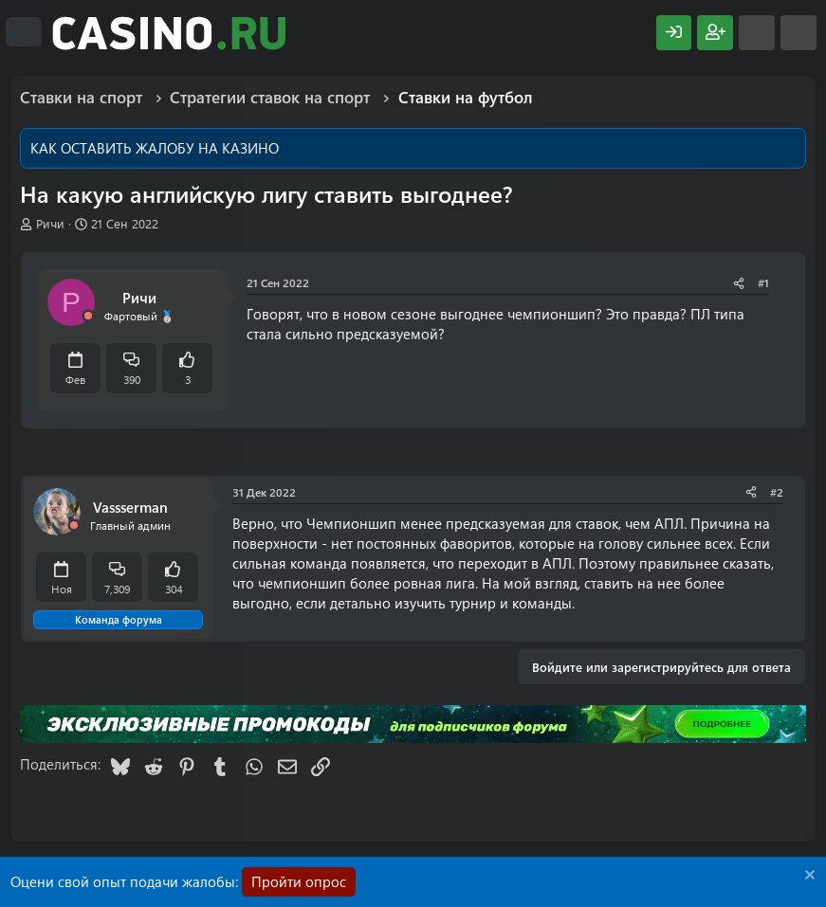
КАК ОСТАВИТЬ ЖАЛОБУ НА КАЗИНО (154, 147)
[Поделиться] (738, 283)
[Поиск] (798, 32)
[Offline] (88, 316)
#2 (776, 491)
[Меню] (24, 32)
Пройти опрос (298, 881)
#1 (763, 282)
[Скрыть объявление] (807, 877)
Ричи (50, 223)
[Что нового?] (757, 32)
